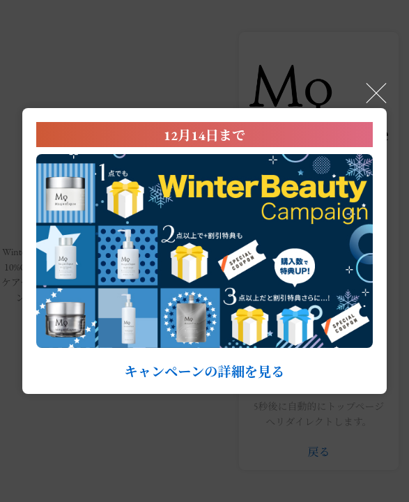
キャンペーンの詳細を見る (205, 372)
